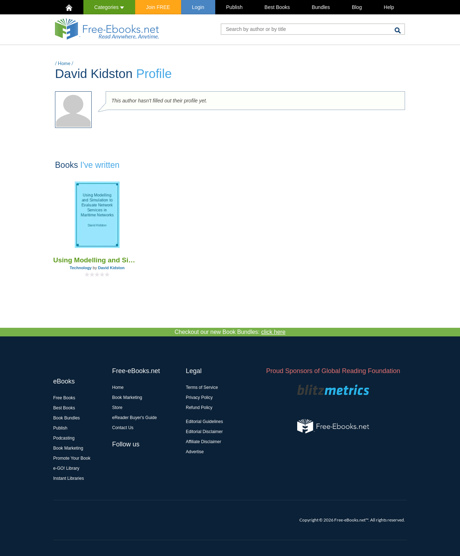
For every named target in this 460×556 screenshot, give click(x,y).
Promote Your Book (71, 458)
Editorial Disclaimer (204, 431)
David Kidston (111, 268)
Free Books (64, 397)
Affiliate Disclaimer (203, 441)
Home (64, 63)
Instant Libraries (68, 478)
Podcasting (63, 438)
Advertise (195, 451)
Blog (357, 7)
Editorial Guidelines (204, 421)
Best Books (277, 7)
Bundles (321, 7)
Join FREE (158, 7)
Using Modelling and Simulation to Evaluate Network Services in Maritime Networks (97, 260)
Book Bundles (66, 418)
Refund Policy (199, 407)
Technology (81, 268)
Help (389, 7)
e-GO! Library (66, 468)
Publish (234, 7)
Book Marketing (68, 448)
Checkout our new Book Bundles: (230, 332)
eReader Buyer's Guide (134, 417)
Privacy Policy (199, 397)
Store (117, 407)
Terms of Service (202, 387)
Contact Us (122, 427)
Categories (109, 7)
